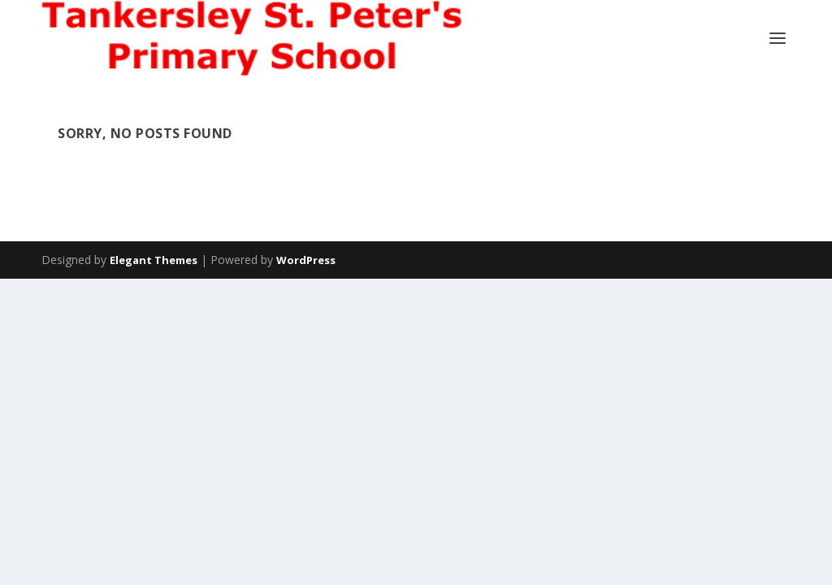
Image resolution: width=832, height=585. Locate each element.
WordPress (306, 260)
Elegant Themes (153, 260)
